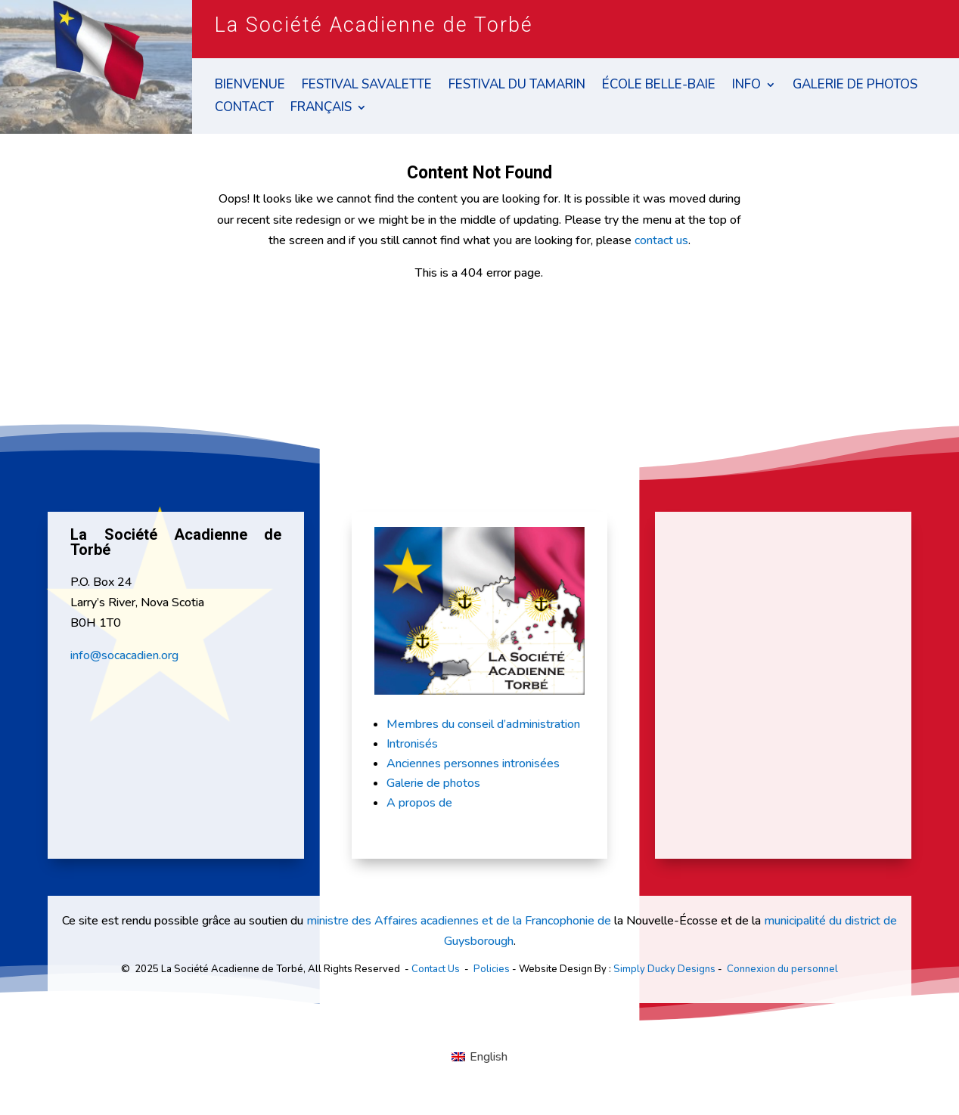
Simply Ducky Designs (664, 969)
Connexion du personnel (782, 969)
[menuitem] (328, 110)
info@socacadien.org (124, 655)
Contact (244, 109)
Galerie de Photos (855, 86)
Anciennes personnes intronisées (473, 763)
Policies (491, 969)
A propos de (419, 802)
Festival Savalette (367, 86)
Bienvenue (250, 86)
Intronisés (412, 744)
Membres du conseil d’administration (483, 724)
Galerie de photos (433, 783)
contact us (661, 240)
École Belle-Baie (658, 86)
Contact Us (435, 969)
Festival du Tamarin (516, 86)
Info (746, 86)
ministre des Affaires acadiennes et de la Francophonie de (458, 920)
